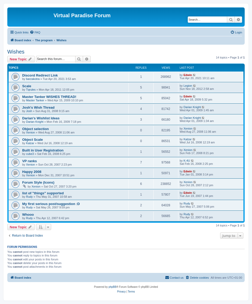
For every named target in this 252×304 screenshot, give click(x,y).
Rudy (29, 196)
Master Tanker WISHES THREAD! (49, 97)
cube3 (30, 153)
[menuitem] (35, 32)
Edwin (188, 75)
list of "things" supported (43, 193)
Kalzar (30, 143)
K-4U (187, 160)
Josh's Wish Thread (38, 107)
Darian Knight (192, 107)
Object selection (35, 129)
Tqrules (31, 89)
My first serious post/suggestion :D (51, 204)
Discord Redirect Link (40, 75)
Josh (29, 111)
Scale (26, 86)
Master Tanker (35, 100)
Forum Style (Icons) (38, 182)
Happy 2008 (31, 172)
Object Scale (32, 140)
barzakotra (33, 78)
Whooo (28, 215)
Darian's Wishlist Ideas (41, 118)
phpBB (112, 286)
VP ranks (29, 161)
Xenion (30, 132)
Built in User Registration (42, 150)
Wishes (16, 52)
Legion (188, 85)
